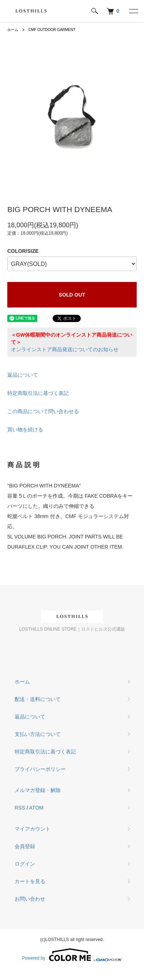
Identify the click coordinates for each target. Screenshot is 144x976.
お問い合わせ (30, 899)
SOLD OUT (72, 295)
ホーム (12, 30)
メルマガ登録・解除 (38, 790)
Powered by (72, 954)
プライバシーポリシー (40, 769)
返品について (22, 375)
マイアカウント (32, 829)
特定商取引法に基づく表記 (38, 393)
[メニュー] (133, 11)
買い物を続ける (25, 429)
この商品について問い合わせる (43, 411)
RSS (20, 808)
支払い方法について (38, 734)
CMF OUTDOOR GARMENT (52, 30)
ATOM (36, 808)
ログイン (25, 864)
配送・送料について (38, 699)
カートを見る (30, 881)
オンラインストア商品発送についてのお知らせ (64, 349)
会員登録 (25, 846)
